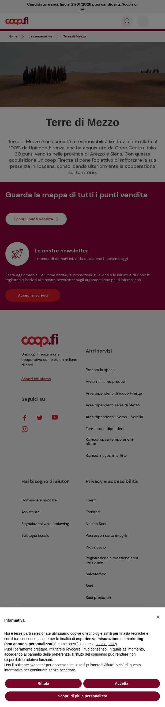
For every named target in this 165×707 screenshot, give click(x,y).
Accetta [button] (122, 683)
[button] (158, 616)
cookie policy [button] (106, 644)
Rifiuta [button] (43, 683)
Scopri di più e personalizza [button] (82, 696)
